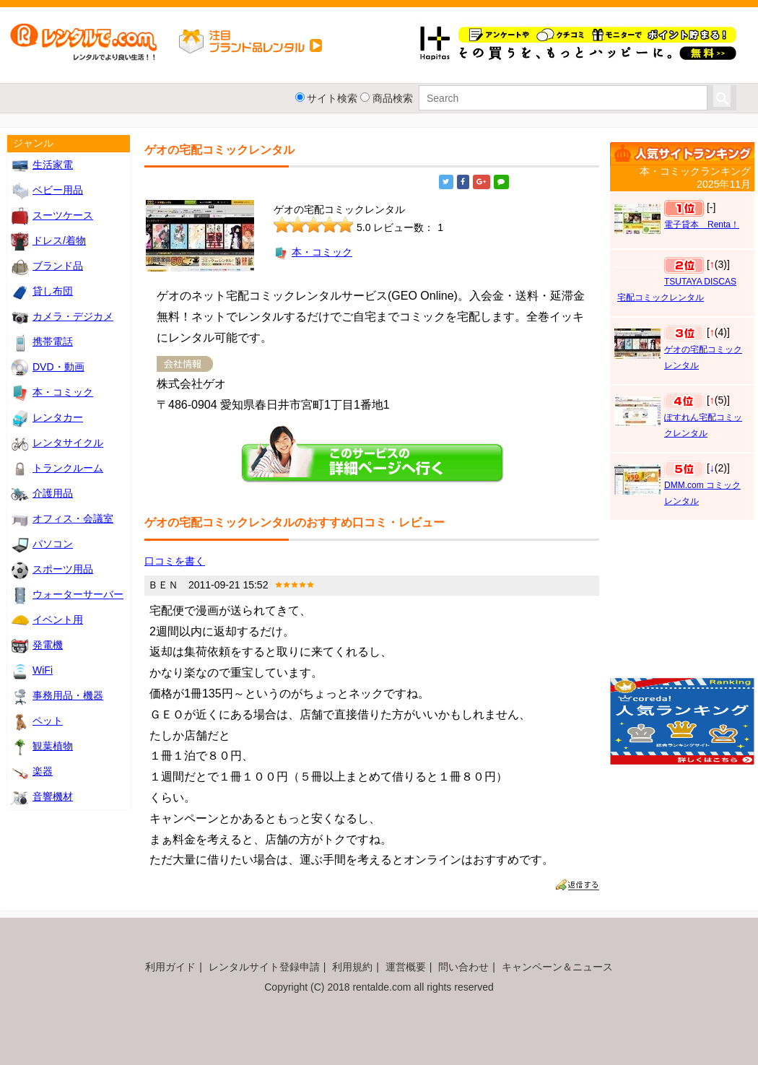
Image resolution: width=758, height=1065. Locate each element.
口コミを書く (174, 561)
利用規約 (352, 967)
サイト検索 (332, 98)
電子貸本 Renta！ (701, 224)
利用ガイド (170, 967)
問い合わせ (463, 967)
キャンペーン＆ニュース (557, 967)
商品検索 (393, 98)
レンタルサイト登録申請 (264, 967)
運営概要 (405, 967)
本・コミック (313, 252)
